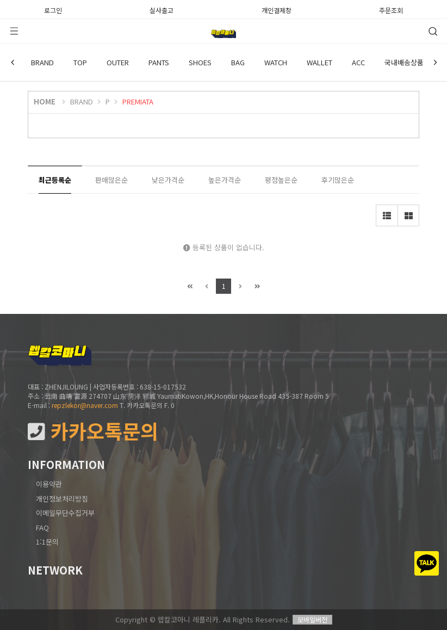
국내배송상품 (404, 62)
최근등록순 (55, 180)
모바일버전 (312, 619)
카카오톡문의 (93, 431)
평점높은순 (281, 180)
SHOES (200, 62)
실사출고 (161, 9)
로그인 (53, 9)
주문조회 (391, 9)
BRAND (42, 62)
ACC (358, 62)
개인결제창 (276, 9)
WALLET (319, 62)
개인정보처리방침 (62, 498)
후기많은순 (337, 180)
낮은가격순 (168, 180)
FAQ (42, 527)
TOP (80, 62)
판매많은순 (111, 180)
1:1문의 (47, 541)
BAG (238, 62)
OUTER (118, 62)
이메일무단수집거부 (65, 513)
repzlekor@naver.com (85, 405)
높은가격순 (224, 180)
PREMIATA (137, 101)
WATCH (275, 62)
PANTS (158, 62)
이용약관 (49, 484)
